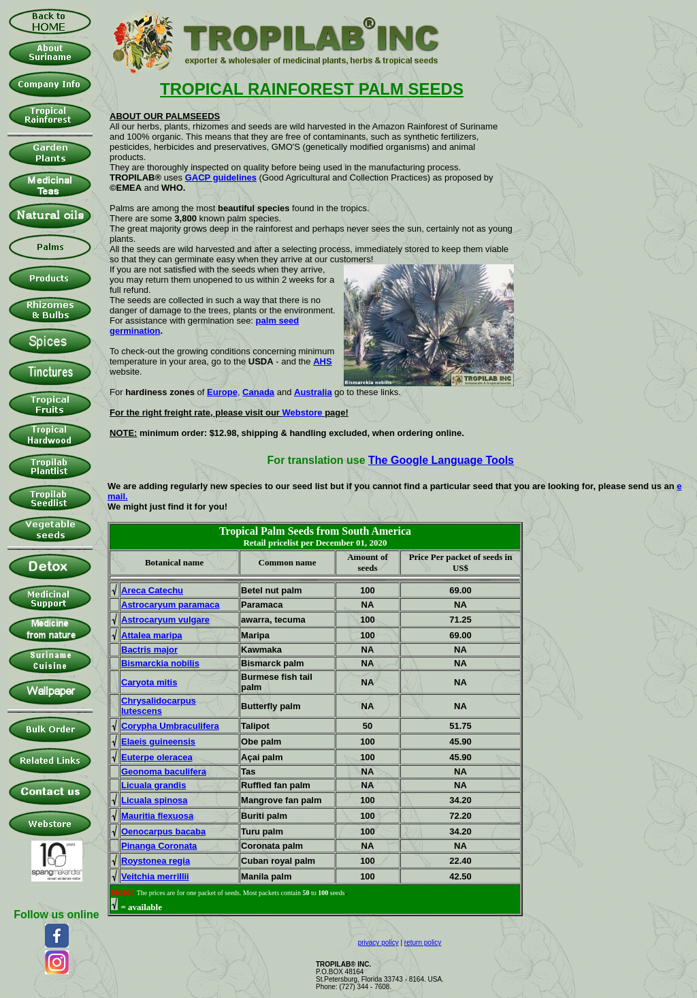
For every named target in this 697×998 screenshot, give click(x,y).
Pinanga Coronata (159, 846)
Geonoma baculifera (163, 771)
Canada (258, 392)
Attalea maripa (151, 635)
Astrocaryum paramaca (170, 604)
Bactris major (149, 649)
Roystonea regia (155, 861)
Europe (222, 392)
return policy (422, 942)
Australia (313, 392)
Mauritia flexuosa (157, 816)
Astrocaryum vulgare (165, 619)
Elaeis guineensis (158, 741)
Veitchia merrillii (155, 876)
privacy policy (378, 942)
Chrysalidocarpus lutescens (158, 706)
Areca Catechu (152, 590)
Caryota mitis (149, 682)
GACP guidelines (221, 177)
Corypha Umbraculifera (170, 726)
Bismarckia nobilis (160, 663)
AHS (322, 361)
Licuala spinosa (154, 800)
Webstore (302, 412)
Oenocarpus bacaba (163, 831)
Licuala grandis (153, 785)
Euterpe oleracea (157, 757)
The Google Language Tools (441, 460)
